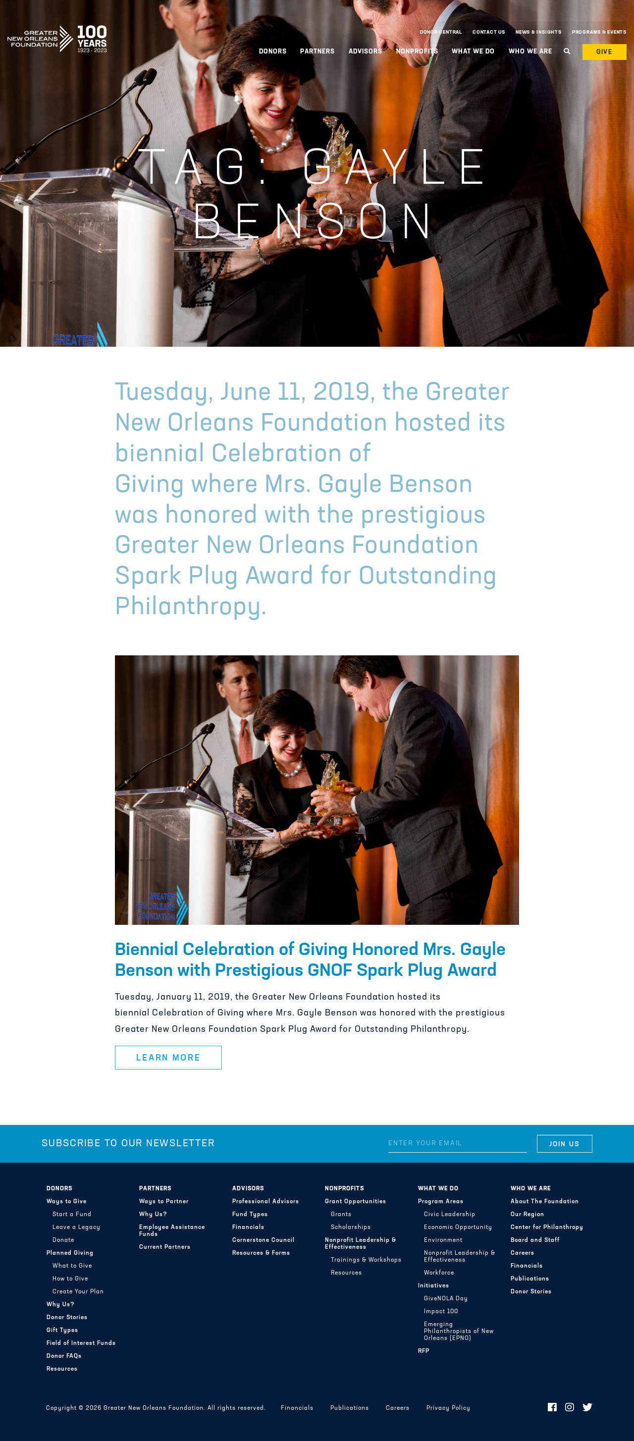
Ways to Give (67, 1202)
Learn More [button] (168, 1058)
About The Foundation (545, 1202)
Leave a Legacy (77, 1227)
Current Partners (165, 1247)
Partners (317, 52)
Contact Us (489, 32)
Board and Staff (535, 1240)
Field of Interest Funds (81, 1343)
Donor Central (441, 32)
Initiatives (433, 1286)
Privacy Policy (448, 1408)
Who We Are (530, 52)
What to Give (72, 1266)
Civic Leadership (450, 1215)
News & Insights (539, 32)
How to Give (70, 1279)
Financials (248, 1227)
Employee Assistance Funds (172, 1231)
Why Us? (61, 1305)
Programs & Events (599, 32)
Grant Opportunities (355, 1202)
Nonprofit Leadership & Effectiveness (360, 1243)
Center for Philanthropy (547, 1227)
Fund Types (250, 1215)
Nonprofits (417, 52)
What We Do (473, 52)
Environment (443, 1240)
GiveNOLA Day (446, 1299)
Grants (341, 1215)
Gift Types (62, 1331)
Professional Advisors (265, 1202)
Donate (63, 1240)
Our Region (527, 1215)
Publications (530, 1279)
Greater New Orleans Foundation (56, 30)
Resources (62, 1369)
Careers (522, 1253)
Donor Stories (67, 1318)
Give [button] (604, 52)
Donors (273, 52)
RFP (423, 1351)
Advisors (365, 52)
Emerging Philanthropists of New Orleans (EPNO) (459, 1331)
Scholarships (351, 1227)
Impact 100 (441, 1312)
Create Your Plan (78, 1292)
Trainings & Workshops (366, 1260)
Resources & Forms (261, 1253)
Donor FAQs (64, 1356)
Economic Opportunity (458, 1227)
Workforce (439, 1273)
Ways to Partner (164, 1202)
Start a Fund (72, 1215)
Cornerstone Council (263, 1240)
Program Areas (441, 1202)
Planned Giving (70, 1253)
